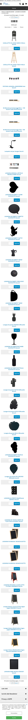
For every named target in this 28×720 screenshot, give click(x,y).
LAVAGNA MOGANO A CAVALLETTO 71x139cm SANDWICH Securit (14, 585)
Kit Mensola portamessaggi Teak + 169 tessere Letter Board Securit (14, 130)
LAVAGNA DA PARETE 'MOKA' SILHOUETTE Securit (14, 260)
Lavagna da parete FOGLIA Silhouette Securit (14, 412)
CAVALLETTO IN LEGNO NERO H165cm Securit (14, 43)
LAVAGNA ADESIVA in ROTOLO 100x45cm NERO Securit (14, 173)
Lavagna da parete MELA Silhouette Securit (14, 433)
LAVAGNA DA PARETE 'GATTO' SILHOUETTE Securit (14, 238)
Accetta (14, 717)
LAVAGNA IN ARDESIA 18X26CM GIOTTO (14, 541)
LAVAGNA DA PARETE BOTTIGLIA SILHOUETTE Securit (13, 368)
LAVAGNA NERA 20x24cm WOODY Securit (14, 672)
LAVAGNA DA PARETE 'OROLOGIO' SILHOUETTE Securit (14, 282)
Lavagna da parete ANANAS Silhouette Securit (14, 325)
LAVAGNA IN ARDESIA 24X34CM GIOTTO (14, 563)
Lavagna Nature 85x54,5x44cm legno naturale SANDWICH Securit (14, 650)
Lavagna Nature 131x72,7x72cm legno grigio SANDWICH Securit (14, 607)
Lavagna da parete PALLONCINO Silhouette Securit (14, 477)
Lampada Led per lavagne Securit (14, 151)
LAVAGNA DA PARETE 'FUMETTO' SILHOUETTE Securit (13, 217)
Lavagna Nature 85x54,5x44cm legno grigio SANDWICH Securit (14, 628)
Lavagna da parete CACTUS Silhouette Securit (14, 390)
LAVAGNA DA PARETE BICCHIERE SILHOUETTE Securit (14, 347)
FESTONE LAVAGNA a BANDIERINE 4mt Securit (14, 87)
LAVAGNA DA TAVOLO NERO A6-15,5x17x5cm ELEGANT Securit (14, 520)
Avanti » (16, 17)
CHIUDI (26, 704)
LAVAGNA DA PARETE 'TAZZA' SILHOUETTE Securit (14, 303)
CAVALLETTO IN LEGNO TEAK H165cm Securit (14, 65)
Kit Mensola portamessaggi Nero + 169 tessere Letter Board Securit (14, 108)
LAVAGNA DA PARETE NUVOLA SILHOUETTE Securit (14, 455)
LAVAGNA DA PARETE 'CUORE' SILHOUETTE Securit (14, 195)
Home (14, 8)
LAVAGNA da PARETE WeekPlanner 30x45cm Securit (14, 498)
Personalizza (14, 713)
